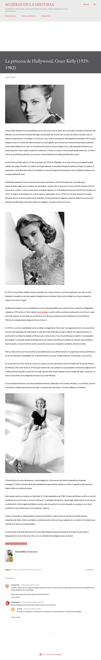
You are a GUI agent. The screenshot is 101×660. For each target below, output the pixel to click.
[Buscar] (86, 4)
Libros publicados (10, 16)
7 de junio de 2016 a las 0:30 (32, 609)
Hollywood (22, 570)
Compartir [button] (90, 570)
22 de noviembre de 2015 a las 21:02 (33, 602)
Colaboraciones (46, 16)
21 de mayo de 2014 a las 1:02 (30, 585)
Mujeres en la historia (29, 4)
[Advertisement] (50, 36)
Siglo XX (38, 570)
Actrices (14, 570)
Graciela (19, 609)
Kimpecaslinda (15, 602)
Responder (15, 597)
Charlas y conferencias (29, 16)
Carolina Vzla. (15, 585)
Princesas (31, 570)
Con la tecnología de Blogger (50, 654)
